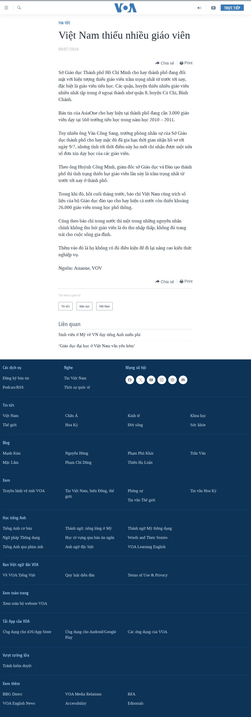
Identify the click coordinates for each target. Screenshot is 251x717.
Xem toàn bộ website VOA (25, 603)
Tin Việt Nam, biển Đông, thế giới (89, 493)
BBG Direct (12, 694)
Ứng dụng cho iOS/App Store (27, 631)
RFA (131, 694)
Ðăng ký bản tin (16, 378)
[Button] (164, 63)
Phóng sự (135, 490)
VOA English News (19, 703)
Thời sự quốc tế (77, 387)
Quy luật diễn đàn (79, 575)
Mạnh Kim (11, 453)
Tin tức (64, 22)
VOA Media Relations (83, 694)
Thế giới (10, 425)
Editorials (135, 703)
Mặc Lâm (10, 462)
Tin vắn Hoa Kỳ (203, 490)
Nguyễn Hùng (76, 453)
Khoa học (198, 415)
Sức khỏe (198, 425)
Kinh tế (134, 415)
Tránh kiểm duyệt (17, 665)
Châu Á (71, 415)
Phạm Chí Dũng (78, 462)
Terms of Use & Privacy (148, 575)
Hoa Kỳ (71, 425)
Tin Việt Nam (75, 378)
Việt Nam (10, 415)
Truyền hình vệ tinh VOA (24, 490)
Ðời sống (135, 425)
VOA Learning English (147, 546)
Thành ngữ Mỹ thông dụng (150, 528)
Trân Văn (198, 453)
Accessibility (75, 703)
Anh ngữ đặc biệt (79, 546)
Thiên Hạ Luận (140, 462)
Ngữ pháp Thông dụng (21, 537)
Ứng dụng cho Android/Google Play (90, 634)
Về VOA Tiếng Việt (19, 575)
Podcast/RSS (13, 387)
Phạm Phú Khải (140, 453)
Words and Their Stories (148, 537)
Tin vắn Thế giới (141, 500)
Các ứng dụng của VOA (147, 631)
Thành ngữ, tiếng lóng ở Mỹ (88, 528)
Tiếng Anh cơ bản (17, 528)
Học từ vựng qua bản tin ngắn (89, 537)
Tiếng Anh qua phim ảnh (23, 546)
